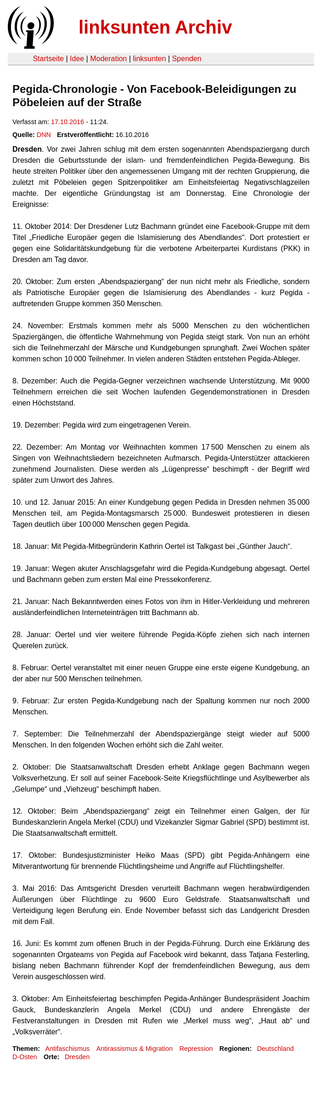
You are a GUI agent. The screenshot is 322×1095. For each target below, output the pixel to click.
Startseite (48, 59)
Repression (196, 1048)
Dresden (77, 1057)
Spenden (186, 59)
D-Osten (24, 1057)
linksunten (149, 59)
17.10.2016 (67, 121)
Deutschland (275, 1048)
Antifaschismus (67, 1048)
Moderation (108, 59)
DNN (44, 134)
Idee (77, 59)
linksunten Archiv (155, 27)
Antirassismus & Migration (134, 1048)
